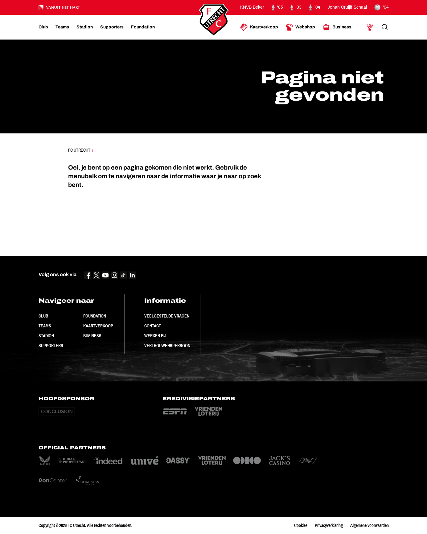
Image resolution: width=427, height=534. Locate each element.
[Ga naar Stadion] (84, 27)
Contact (152, 326)
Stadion (46, 335)
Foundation (94, 316)
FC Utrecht (79, 150)
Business (92, 335)
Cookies (300, 525)
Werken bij (155, 335)
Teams (45, 326)
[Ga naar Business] (336, 27)
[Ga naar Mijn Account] (370, 27)
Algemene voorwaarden (369, 525)
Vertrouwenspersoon (167, 345)
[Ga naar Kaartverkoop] (259, 27)
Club (43, 316)
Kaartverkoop (98, 326)
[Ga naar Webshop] (300, 27)
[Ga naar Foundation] (143, 27)
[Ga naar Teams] (62, 27)
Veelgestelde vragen (166, 316)
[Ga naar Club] (43, 27)
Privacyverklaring (329, 525)
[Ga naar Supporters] (112, 27)
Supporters (51, 345)
